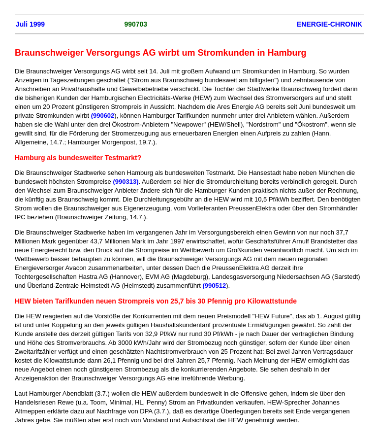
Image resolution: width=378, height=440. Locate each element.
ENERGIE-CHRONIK (329, 24)
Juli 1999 (30, 24)
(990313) (125, 181)
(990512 (214, 285)
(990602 (103, 115)
